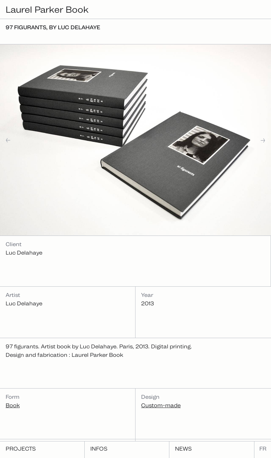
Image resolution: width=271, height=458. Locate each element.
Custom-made (161, 405)
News (183, 448)
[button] (30, 140)
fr (262, 448)
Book (13, 405)
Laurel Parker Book (47, 9)
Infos (98, 448)
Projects (21, 448)
